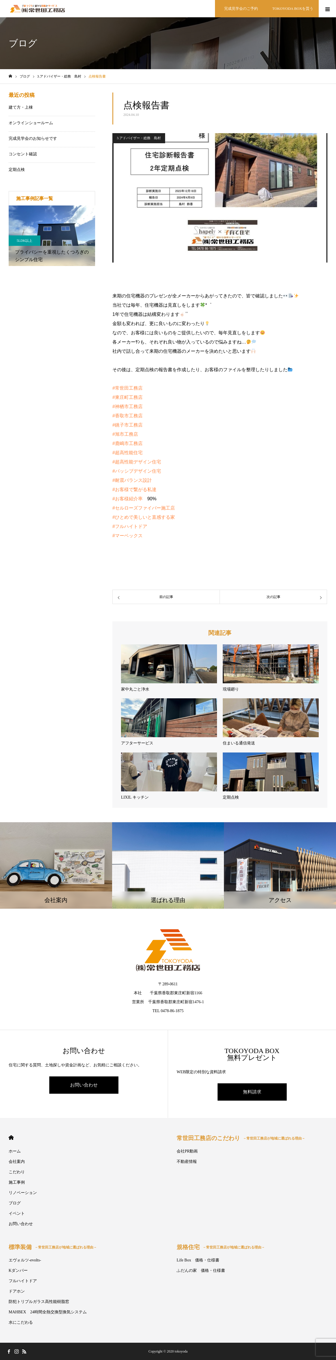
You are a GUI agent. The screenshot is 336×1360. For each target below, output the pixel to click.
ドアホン (17, 1291)
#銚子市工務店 (127, 424)
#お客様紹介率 (127, 498)
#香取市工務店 (127, 415)
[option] (52, 235)
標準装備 (53, 1247)
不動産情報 (187, 1161)
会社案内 (17, 1161)
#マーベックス (127, 535)
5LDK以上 (25, 241)
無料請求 (252, 1091)
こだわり (17, 1172)
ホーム (15, 1151)
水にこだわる (21, 1322)
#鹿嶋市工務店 (127, 443)
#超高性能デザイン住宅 (136, 461)
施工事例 (17, 1182)
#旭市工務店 (125, 434)
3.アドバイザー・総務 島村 (139, 138)
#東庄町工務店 (127, 397)
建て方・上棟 (21, 107)
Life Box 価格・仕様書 (198, 1260)
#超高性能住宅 (127, 452)
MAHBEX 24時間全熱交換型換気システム (48, 1312)
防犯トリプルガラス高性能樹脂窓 (39, 1301)
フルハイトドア (23, 1281)
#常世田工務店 (127, 388)
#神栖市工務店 (127, 406)
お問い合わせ (84, 1084)
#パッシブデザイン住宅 (136, 471)
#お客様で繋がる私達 (134, 489)
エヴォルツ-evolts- (25, 1260)
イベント (17, 1213)
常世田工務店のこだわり (241, 1138)
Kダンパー (18, 1270)
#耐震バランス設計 (132, 480)
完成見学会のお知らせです (33, 138)
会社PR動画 (187, 1151)
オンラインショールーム (31, 123)
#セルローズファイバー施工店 (143, 507)
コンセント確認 (23, 154)
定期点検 (17, 169)
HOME (11, 1137)
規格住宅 (221, 1247)
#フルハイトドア (129, 526)
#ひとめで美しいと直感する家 (143, 517)
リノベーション (23, 1193)
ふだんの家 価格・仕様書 (201, 1270)
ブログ (15, 1203)
